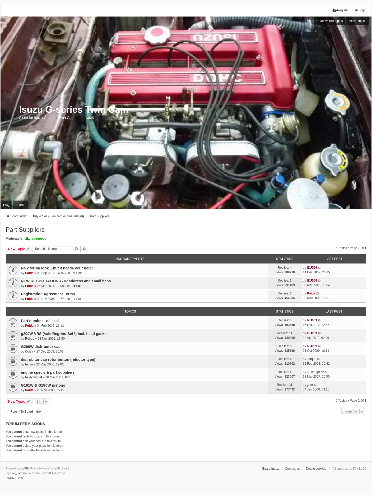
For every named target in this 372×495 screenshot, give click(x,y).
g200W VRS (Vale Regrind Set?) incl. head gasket (64, 334)
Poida (29, 273)
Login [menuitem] (360, 10)
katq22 (311, 359)
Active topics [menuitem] (357, 21)
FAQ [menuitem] (6, 205)
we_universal (19, 473)
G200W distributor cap (41, 347)
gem (310, 385)
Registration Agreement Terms (48, 294)
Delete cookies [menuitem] (316, 468)
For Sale (76, 273)
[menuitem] (10, 478)
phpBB (24, 468)
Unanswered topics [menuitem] (329, 21)
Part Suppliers (25, 229)
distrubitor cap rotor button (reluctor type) (58, 359)
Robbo (29, 338)
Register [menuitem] (340, 10)
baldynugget (33, 377)
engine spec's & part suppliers (48, 372)
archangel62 (315, 372)
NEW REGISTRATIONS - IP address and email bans (66, 281)
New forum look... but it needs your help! (57, 268)
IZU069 (312, 267)
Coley (29, 351)
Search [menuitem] (20, 205)
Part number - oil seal (40, 321)
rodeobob (39, 239)
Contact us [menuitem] (292, 468)
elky (27, 239)
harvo (29, 364)
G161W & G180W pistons (43, 385)
